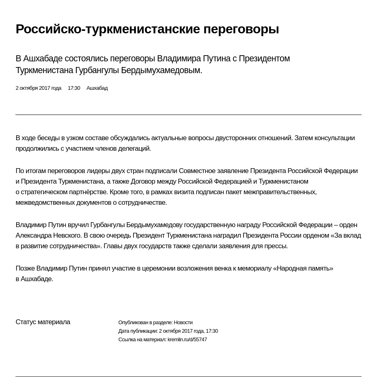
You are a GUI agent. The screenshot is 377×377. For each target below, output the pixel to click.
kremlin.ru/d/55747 (187, 339)
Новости (183, 322)
